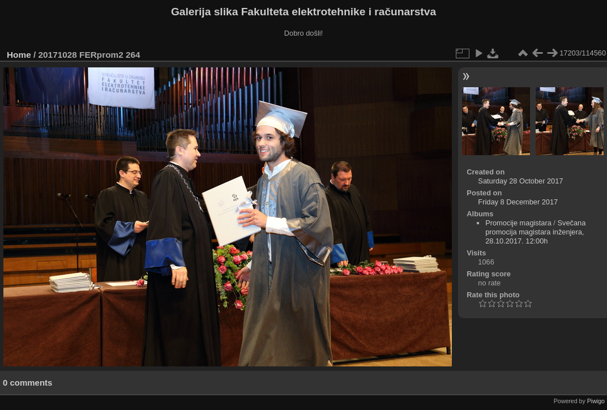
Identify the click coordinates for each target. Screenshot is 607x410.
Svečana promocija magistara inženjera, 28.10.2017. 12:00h (535, 232)
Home (19, 54)
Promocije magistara (518, 223)
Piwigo (596, 401)
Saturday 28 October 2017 (520, 181)
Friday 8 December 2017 (518, 202)
